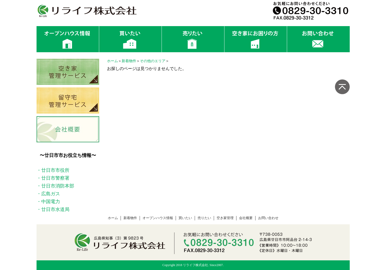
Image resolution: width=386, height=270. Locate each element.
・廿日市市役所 (53, 170)
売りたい (204, 218)
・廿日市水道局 (53, 209)
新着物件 (129, 61)
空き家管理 (225, 218)
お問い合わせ (268, 218)
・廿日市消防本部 (55, 186)
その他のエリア (152, 61)
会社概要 (246, 218)
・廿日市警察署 (53, 178)
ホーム (112, 61)
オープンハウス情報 (157, 218)
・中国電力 (48, 201)
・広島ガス (48, 193)
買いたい (185, 218)
